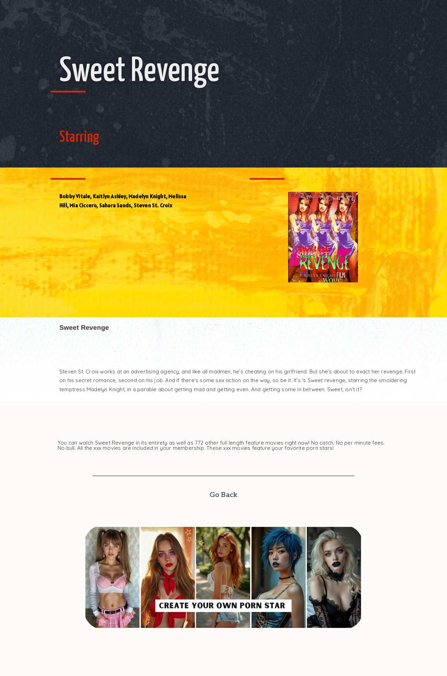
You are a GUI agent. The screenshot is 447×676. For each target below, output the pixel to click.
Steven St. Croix (153, 205)
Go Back (223, 495)
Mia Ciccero (82, 205)
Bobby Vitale (74, 196)
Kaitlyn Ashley (109, 196)
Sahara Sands (115, 205)
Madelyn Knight (147, 196)
